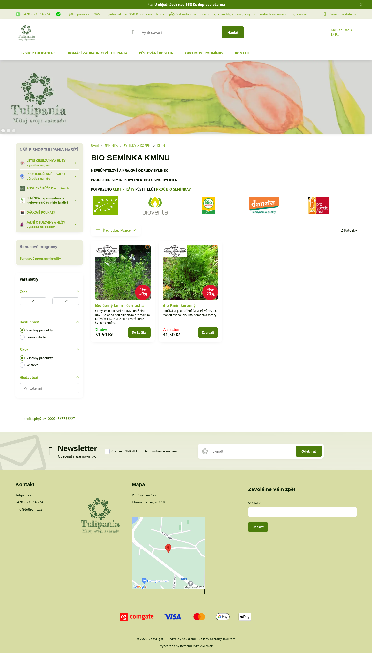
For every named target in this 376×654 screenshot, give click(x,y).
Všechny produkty (36, 330)
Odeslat (258, 527)
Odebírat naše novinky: (77, 456)
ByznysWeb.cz (202, 646)
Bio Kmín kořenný (179, 305)
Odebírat (308, 451)
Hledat (232, 32)
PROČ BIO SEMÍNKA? (173, 189)
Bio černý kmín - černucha (119, 305)
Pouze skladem (34, 337)
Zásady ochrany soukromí (217, 639)
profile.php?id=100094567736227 (49, 418)
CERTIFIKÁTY (123, 189)
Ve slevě (29, 365)
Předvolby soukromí (181, 639)
